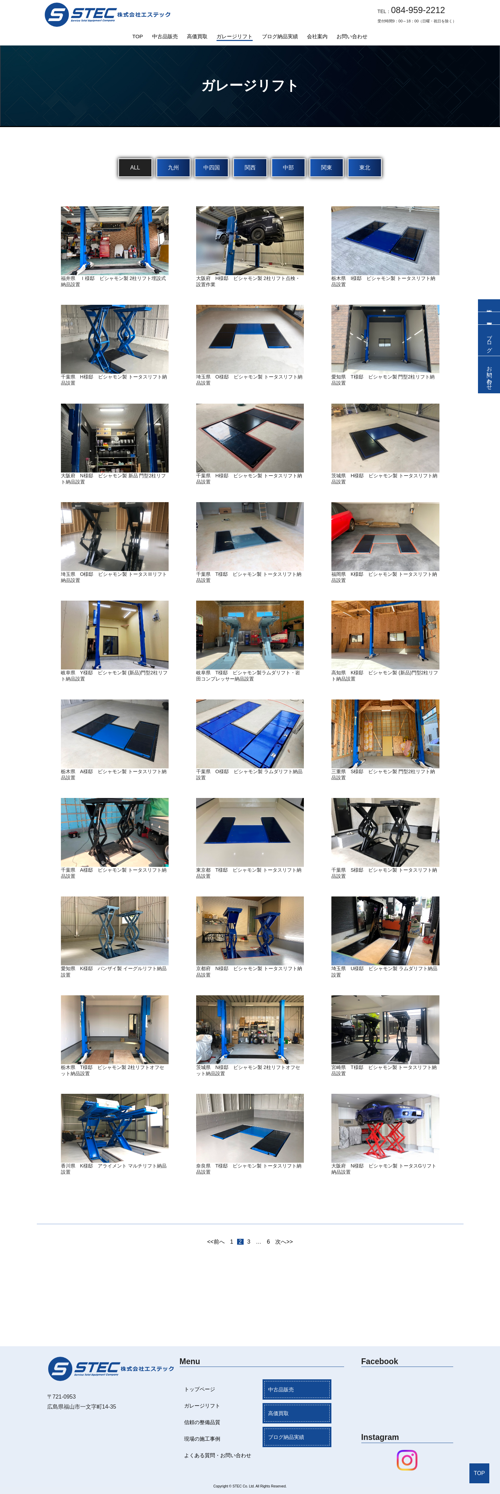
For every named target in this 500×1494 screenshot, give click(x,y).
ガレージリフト (234, 36)
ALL (135, 167)
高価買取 (197, 36)
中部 (288, 167)
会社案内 (317, 36)
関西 (250, 167)
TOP (137, 36)
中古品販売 (165, 36)
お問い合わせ (352, 36)
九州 (173, 167)
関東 (326, 167)
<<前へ (216, 1242)
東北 (364, 167)
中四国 (211, 167)
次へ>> (284, 1242)
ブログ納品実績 (280, 36)
